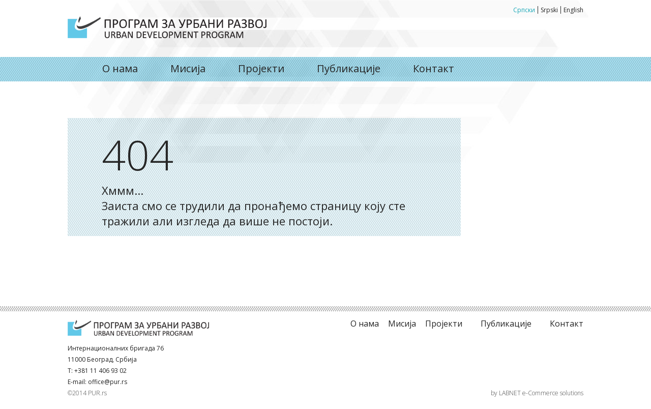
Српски (524, 10)
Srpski (549, 10)
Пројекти (261, 68)
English (573, 10)
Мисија (187, 68)
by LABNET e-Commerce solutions (537, 393)
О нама (167, 27)
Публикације (348, 68)
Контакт (433, 68)
